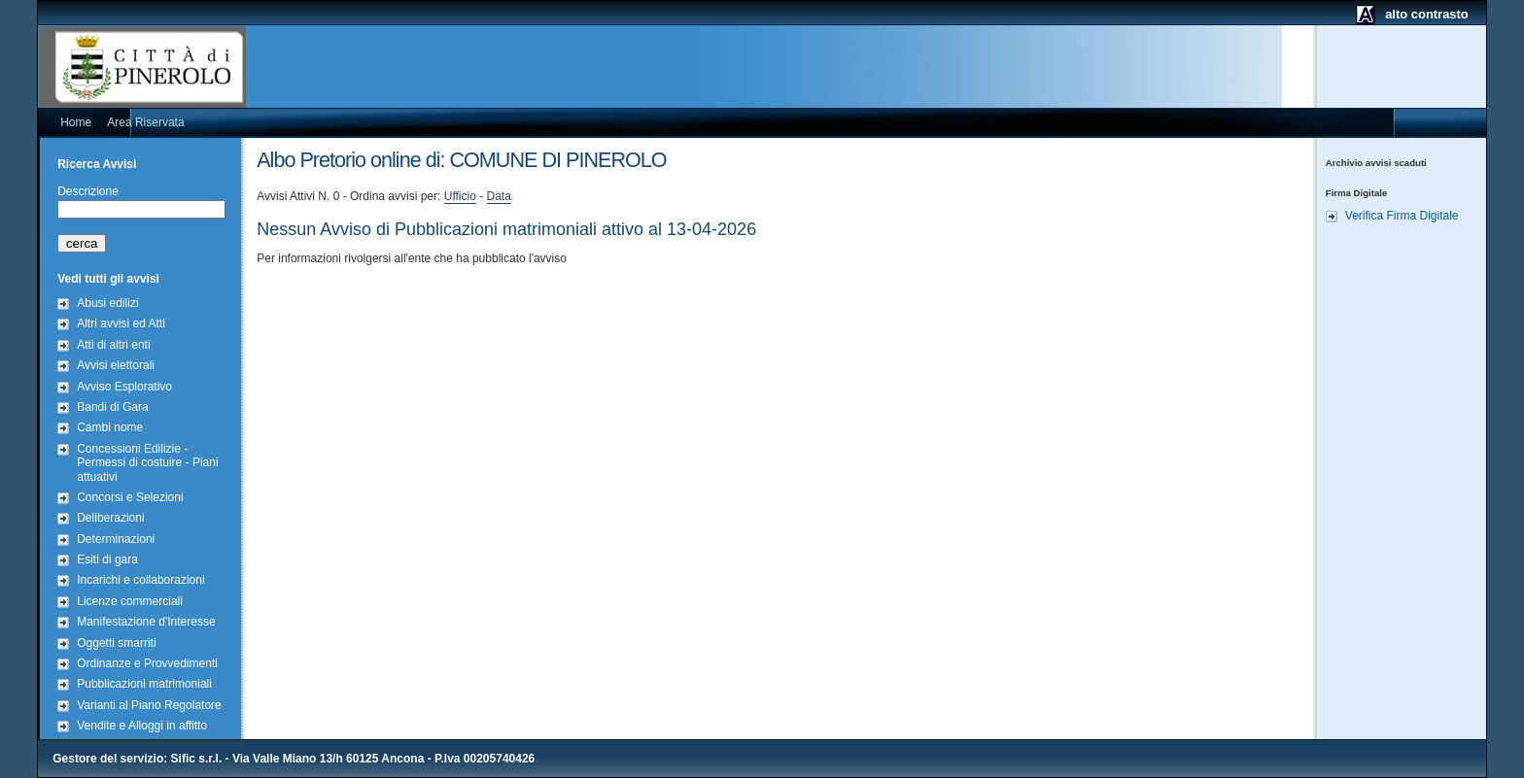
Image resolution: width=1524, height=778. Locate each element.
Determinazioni (116, 539)
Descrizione (88, 191)
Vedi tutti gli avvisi (108, 279)
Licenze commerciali (130, 601)
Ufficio (460, 196)
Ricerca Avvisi (96, 164)
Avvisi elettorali (116, 365)
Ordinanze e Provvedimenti (147, 663)
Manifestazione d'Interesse (146, 621)
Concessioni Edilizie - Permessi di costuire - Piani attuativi (147, 463)
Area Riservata (145, 122)
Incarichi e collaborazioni (140, 580)
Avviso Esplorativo (124, 386)
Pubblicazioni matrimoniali (144, 684)
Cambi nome (110, 427)
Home (75, 122)
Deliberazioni (110, 517)
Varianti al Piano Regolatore (149, 705)
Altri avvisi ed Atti (121, 323)
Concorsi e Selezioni (130, 497)
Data (499, 196)
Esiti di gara (107, 559)
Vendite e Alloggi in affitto (142, 725)
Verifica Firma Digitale (1402, 215)
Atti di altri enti (113, 345)
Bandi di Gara (112, 407)
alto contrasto (1427, 14)
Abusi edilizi (107, 303)
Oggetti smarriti (116, 643)
